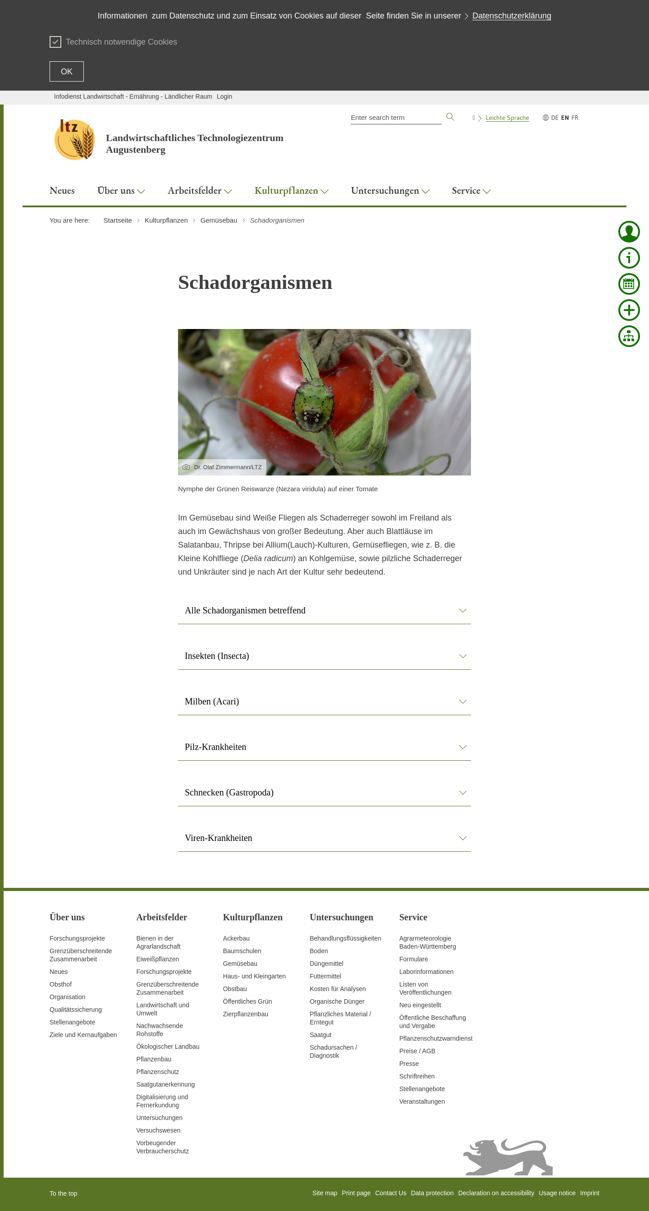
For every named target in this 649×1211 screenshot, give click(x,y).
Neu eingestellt (420, 1005)
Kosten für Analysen (338, 988)
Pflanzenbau (153, 1059)
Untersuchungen (159, 1117)
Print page (356, 1193)
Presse (409, 1063)
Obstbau (235, 988)
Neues (59, 971)
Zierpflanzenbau (245, 1014)
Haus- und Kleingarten (254, 976)
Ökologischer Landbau (167, 1046)
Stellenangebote (72, 1022)
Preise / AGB (417, 1051)
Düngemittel (326, 963)
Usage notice (557, 1193)
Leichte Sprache (507, 118)
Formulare (413, 959)
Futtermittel (325, 976)
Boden (319, 951)
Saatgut (320, 1034)
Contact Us (390, 1193)
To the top (64, 1193)
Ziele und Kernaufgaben (83, 1034)
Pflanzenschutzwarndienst (436, 1038)
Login (224, 96)
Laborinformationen (426, 971)
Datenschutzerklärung (511, 15)
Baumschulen (242, 951)
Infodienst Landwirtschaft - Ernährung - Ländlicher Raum (133, 96)
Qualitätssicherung (76, 1009)
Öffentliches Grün (247, 1001)
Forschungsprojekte (77, 938)
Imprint (589, 1193)
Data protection (432, 1193)
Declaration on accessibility (496, 1193)
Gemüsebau (240, 963)
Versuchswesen (158, 1130)
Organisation (67, 997)
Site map (324, 1193)
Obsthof (61, 984)
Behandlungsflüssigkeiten (345, 938)
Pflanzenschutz (157, 1071)
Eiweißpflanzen (157, 959)
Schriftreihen (417, 1076)
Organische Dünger (337, 1001)
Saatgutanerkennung (165, 1084)
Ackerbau (236, 938)
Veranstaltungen (422, 1101)
